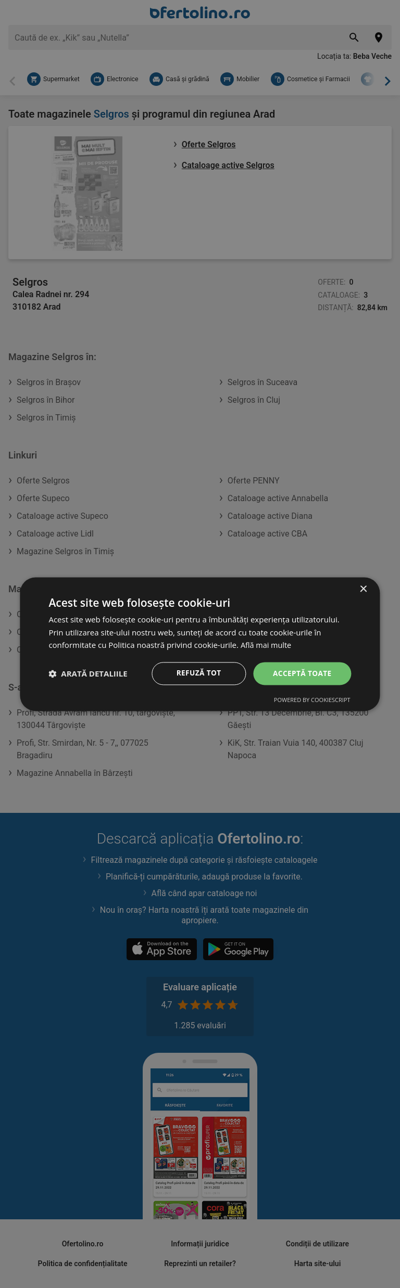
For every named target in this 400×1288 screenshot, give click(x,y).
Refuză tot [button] (197, 673)
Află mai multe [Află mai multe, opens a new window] (267, 645)
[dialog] (200, 644)
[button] (87, 673)
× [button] (363, 589)
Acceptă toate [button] (301, 673)
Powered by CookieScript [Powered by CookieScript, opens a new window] (312, 700)
